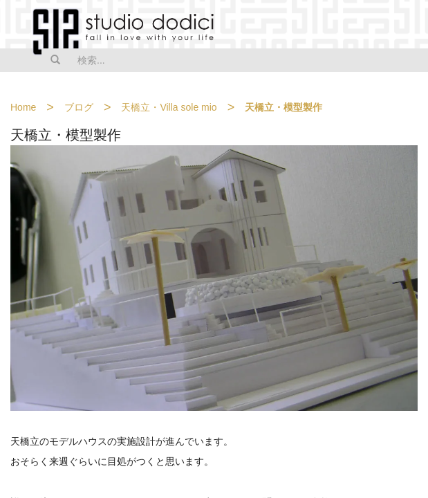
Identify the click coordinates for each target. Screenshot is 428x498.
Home (23, 107)
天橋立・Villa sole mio (168, 107)
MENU (408, 25)
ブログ (78, 107)
